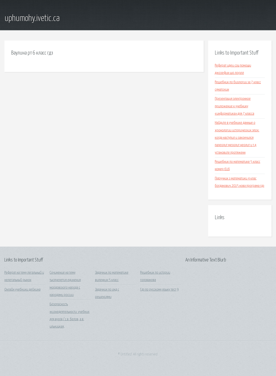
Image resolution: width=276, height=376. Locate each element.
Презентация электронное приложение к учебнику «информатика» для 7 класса (234, 106)
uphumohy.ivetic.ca (32, 18)
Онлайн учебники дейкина (22, 290)
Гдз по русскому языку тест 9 (159, 290)
